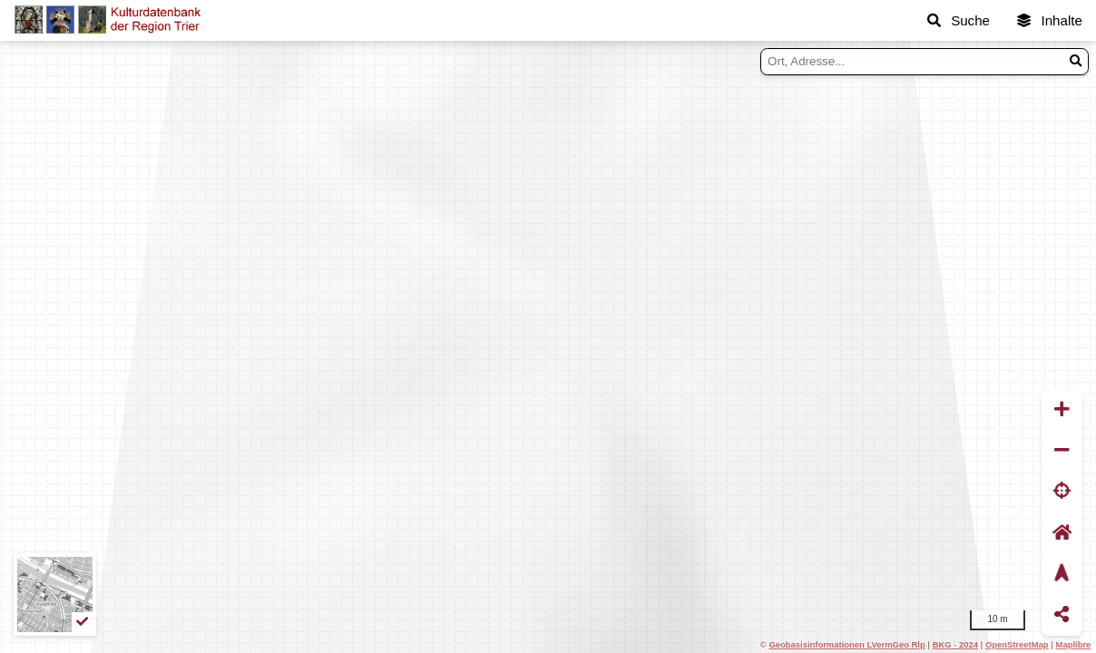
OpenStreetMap (1017, 644)
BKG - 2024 (955, 644)
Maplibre (1073, 644)
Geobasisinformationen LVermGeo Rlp (846, 644)
